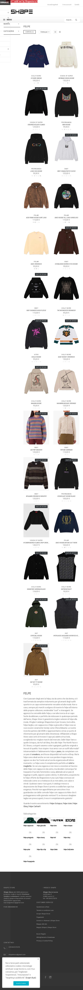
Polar (36, 215)
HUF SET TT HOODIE (36, 682)
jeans (59, 751)
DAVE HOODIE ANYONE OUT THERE (66, 543)
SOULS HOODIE (36, 357)
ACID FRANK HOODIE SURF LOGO (36, 218)
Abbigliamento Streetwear (46, 937)
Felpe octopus (68, 826)
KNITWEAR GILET (66, 589)
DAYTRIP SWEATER (36, 450)
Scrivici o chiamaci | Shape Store (48, 920)
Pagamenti (40, 917)
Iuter (36, 354)
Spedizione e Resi (43, 907)
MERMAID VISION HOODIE (66, 78)
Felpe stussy (41, 837)
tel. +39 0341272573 (50, 898)
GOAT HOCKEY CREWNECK (66, 357)
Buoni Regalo (41, 934)
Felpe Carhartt (35, 806)
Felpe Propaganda (28, 861)
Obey (66, 169)
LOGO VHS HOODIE (36, 171)
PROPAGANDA (66, 122)
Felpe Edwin (53, 849)
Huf (36, 633)
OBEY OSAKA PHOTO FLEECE (66, 171)
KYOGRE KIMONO (36, 78)
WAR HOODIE (66, 125)
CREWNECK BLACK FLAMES (36, 125)
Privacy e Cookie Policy (45, 941)
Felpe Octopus (56, 803)
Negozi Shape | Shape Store (46, 927)
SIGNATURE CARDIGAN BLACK (36, 589)
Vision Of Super (66, 76)
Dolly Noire (36, 76)
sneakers (36, 754)
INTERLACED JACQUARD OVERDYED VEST (66, 636)
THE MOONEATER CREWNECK (66, 310)
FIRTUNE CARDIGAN (66, 450)
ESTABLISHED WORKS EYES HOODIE (66, 264)
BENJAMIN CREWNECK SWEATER (36, 496)
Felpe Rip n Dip (41, 849)
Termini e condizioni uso (45, 910)
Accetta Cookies (21, 983)
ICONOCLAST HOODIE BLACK (66, 496)
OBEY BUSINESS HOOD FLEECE (36, 310)
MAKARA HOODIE (36, 403)
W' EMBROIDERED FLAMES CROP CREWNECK (37, 543)
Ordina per (44, 32)
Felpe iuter (53, 826)
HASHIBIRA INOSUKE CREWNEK (66, 403)
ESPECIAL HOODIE (36, 636)
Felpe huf (53, 837)
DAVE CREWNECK (36, 264)
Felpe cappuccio (28, 826)
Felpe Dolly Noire (69, 849)
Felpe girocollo (41, 826)
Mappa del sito (42, 924)
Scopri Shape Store (43, 914)
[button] (18, 24)
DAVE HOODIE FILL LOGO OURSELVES (66, 218)
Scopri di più (31, 978)
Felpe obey (67, 837)
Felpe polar (26, 849)
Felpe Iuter (67, 803)
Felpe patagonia (28, 837)
